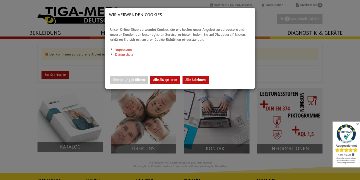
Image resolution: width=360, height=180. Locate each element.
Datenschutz (124, 54)
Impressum (123, 49)
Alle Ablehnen (196, 79)
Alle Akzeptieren (165, 79)
